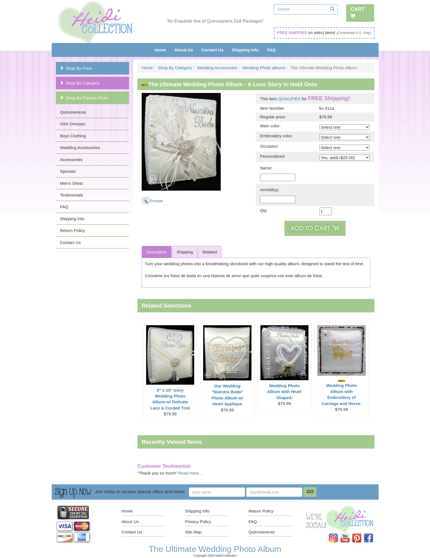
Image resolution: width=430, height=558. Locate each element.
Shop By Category (80, 83)
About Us (183, 49)
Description (156, 252)
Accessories (71, 159)
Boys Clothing (73, 135)
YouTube (349, 533)
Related (209, 252)
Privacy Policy (198, 521)
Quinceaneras (73, 112)
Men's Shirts (71, 183)
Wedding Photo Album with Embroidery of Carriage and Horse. (342, 392)
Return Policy (72, 230)
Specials (68, 171)
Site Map (193, 532)
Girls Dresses (72, 123)
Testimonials (71, 195)
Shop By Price (76, 68)
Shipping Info (245, 49)
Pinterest (360, 533)
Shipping (185, 252)
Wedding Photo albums (264, 67)
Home (160, 49)
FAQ (271, 49)
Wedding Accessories (80, 147)
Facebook (372, 533)
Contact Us (212, 49)
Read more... (190, 473)
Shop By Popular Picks (84, 97)
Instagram (337, 533)
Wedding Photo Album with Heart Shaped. (284, 391)
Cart (357, 12)
